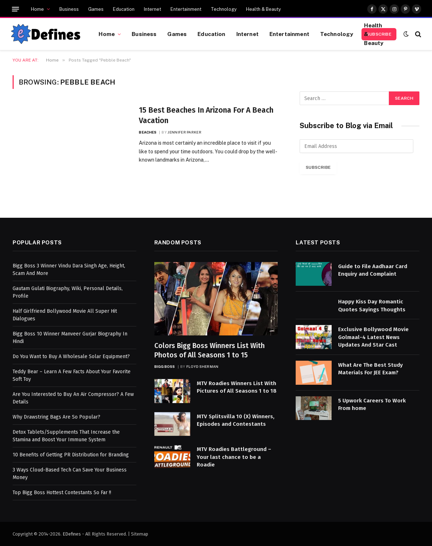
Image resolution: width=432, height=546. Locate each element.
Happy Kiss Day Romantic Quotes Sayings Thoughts (371, 305)
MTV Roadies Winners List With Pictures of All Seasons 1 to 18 (237, 387)
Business (69, 9)
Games (96, 9)
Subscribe (318, 167)
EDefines (72, 534)
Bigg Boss (164, 366)
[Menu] (15, 9)
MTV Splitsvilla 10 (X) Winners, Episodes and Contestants (235, 420)
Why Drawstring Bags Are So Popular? (56, 417)
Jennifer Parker (184, 132)
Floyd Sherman (202, 366)
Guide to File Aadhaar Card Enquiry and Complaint (372, 270)
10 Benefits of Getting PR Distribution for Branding (71, 455)
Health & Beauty (263, 9)
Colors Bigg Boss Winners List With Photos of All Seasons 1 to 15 (209, 350)
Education (124, 9)
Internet (152, 9)
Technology (224, 9)
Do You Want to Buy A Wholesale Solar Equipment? (71, 356)
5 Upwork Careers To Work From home (372, 404)
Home (37, 9)
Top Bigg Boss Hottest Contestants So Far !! (62, 492)
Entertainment (185, 9)
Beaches (147, 132)
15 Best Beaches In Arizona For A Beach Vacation (206, 115)
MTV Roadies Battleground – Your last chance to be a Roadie (234, 457)
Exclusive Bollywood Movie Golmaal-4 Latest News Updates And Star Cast (373, 337)
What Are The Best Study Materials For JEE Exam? (370, 369)
